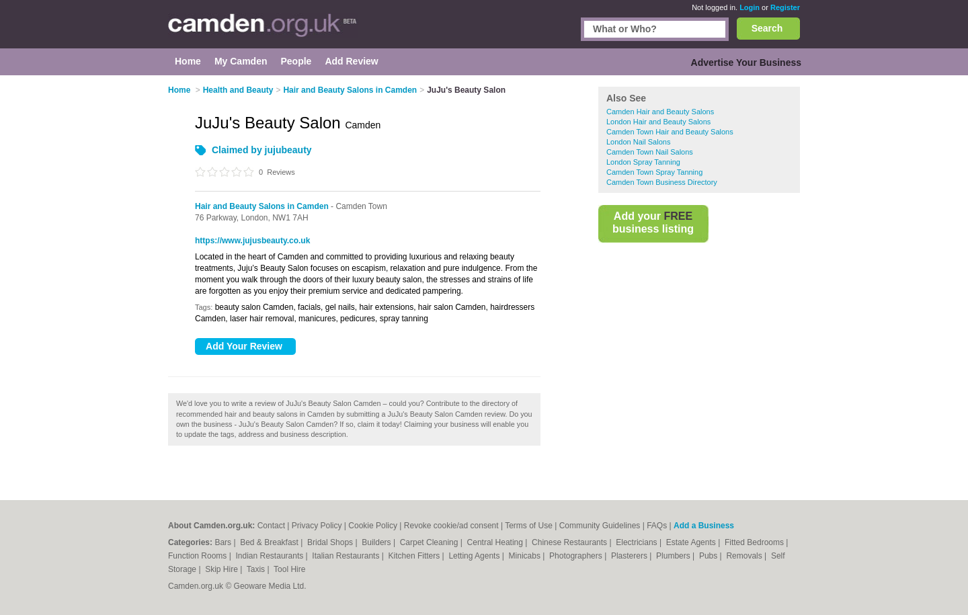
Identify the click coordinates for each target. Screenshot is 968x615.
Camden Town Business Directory (661, 182)
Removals (745, 556)
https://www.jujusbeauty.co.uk (252, 240)
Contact (271, 525)
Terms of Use (529, 525)
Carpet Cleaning (430, 542)
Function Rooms (198, 556)
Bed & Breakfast (270, 542)
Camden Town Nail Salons (649, 152)
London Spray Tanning (643, 162)
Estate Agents (692, 542)
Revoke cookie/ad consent (451, 525)
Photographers (576, 556)
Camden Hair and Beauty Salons (660, 112)
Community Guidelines (600, 525)
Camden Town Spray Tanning (654, 172)
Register (785, 7)
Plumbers (674, 556)
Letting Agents (474, 556)
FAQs (657, 525)
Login (749, 7)
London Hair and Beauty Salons (658, 122)
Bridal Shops (331, 542)
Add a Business (704, 525)
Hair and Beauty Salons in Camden (262, 206)
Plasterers (630, 556)
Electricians (637, 542)
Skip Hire (222, 569)
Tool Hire (289, 569)
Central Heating (496, 542)
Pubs (709, 556)
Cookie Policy (372, 525)
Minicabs (526, 556)
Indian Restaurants (271, 556)
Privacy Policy (317, 525)
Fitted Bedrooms (755, 542)
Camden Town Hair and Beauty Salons (669, 132)
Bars (223, 542)
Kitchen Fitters (415, 556)
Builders (377, 542)
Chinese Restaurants (570, 542)
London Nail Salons (638, 142)
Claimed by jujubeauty (262, 150)
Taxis (257, 569)
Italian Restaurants (346, 556)
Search (767, 28)
